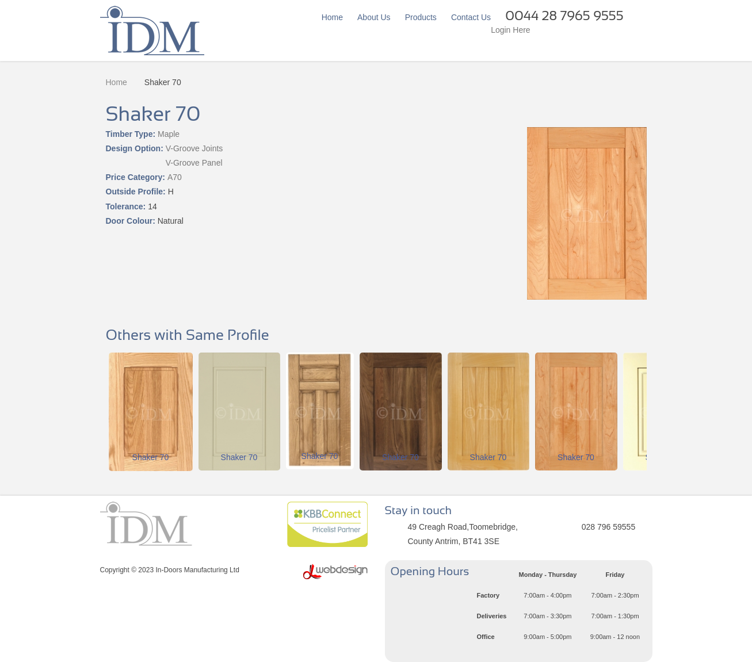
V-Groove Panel (194, 162)
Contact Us (471, 17)
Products (421, 17)
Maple (169, 134)
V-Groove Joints (194, 148)
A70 (174, 177)
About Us (374, 17)
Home (332, 17)
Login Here (510, 30)
